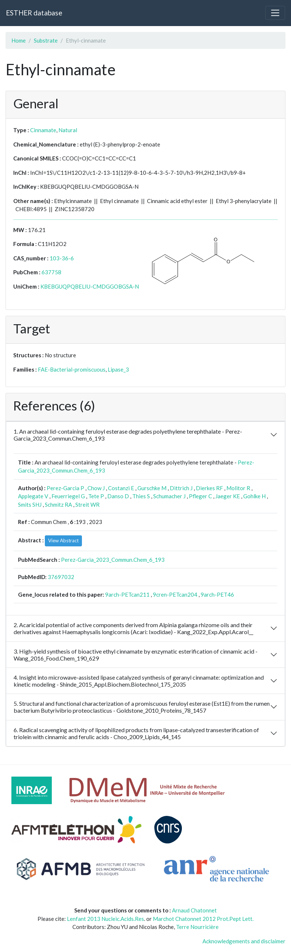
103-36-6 (62, 258)
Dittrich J (181, 488)
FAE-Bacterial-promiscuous (71, 369)
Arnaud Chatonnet (194, 910)
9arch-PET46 (217, 594)
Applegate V (33, 496)
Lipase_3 (118, 369)
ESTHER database (34, 12)
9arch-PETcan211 (127, 594)
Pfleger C (200, 496)
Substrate (46, 40)
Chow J (96, 488)
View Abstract (63, 540)
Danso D (118, 496)
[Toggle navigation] (275, 13)
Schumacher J (169, 496)
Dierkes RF (209, 488)
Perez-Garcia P (65, 488)
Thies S (141, 496)
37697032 (61, 577)
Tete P (96, 496)
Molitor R (238, 488)
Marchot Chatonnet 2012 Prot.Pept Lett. (203, 918)
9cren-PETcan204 (175, 594)
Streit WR (87, 504)
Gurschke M (151, 488)
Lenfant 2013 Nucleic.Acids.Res (105, 918)
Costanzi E (121, 488)
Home (18, 40)
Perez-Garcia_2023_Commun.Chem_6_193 (113, 559)
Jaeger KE (227, 496)
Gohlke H (254, 496)
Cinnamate (43, 130)
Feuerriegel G (68, 496)
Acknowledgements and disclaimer (243, 941)
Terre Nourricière (197, 926)
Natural (67, 130)
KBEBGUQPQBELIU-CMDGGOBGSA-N (89, 286)
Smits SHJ (30, 504)
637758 (51, 272)
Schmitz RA (58, 504)
